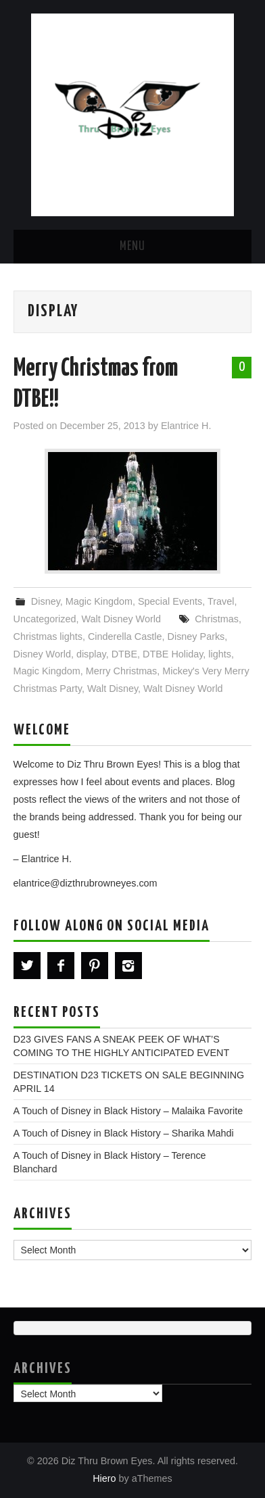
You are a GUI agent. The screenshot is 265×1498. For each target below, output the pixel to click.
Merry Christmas (122, 671)
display (91, 654)
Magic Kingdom (99, 601)
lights (219, 654)
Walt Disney (112, 688)
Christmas (217, 619)
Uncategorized (45, 619)
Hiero (104, 1478)
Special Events (170, 601)
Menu (132, 247)
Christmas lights (48, 636)
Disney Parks (196, 636)
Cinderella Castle (125, 636)
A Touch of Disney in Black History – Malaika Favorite (128, 1110)
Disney (45, 601)
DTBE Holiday (173, 654)
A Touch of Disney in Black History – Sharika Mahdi (124, 1133)
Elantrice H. (186, 425)
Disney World (42, 654)
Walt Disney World (121, 619)
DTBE (124, 654)
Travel (221, 601)
